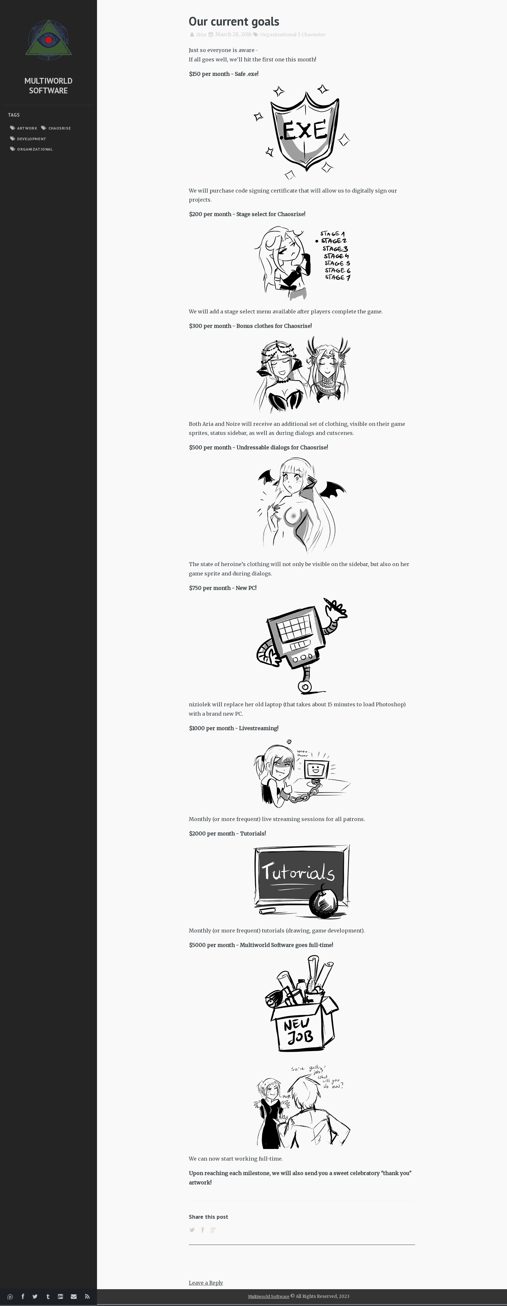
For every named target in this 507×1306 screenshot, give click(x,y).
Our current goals (236, 20)
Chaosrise (60, 128)
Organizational (34, 149)
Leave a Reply (206, 1283)
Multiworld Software (48, 86)
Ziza (201, 34)
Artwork (27, 128)
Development (32, 138)
